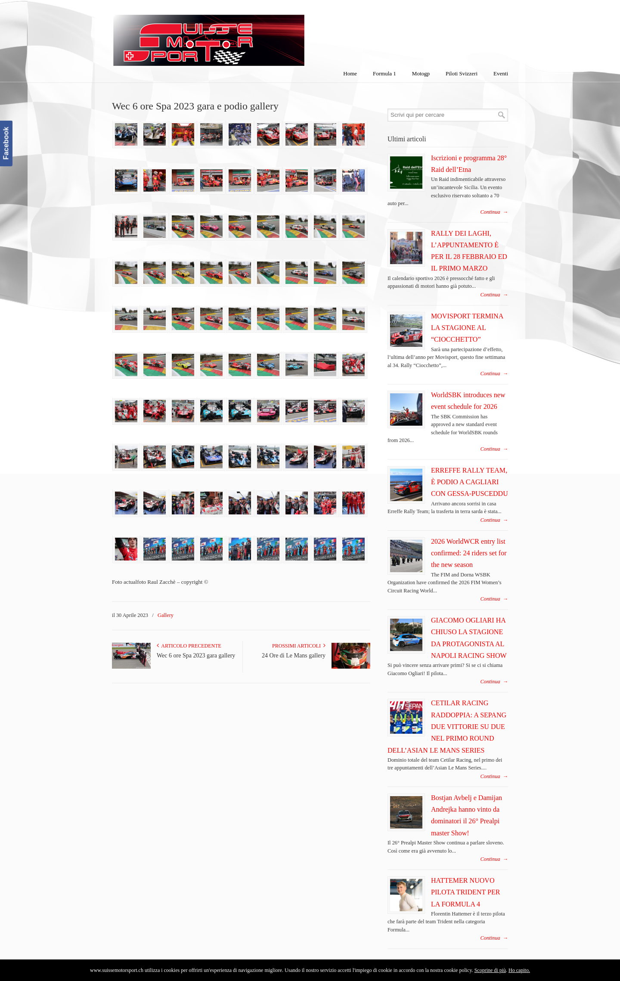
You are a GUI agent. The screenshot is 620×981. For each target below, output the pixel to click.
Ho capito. (519, 970)
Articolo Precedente (189, 646)
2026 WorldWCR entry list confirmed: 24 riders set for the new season (469, 553)
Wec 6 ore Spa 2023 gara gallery (196, 655)
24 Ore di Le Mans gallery (294, 655)
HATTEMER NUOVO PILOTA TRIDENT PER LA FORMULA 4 (465, 892)
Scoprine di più (490, 970)
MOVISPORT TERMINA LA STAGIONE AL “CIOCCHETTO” (467, 327)
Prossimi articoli (299, 646)
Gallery (166, 615)
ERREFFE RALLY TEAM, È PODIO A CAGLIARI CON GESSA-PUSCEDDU (469, 482)
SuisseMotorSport (245, 35)
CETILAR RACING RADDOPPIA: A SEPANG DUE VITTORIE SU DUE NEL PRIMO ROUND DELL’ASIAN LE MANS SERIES (447, 726)
